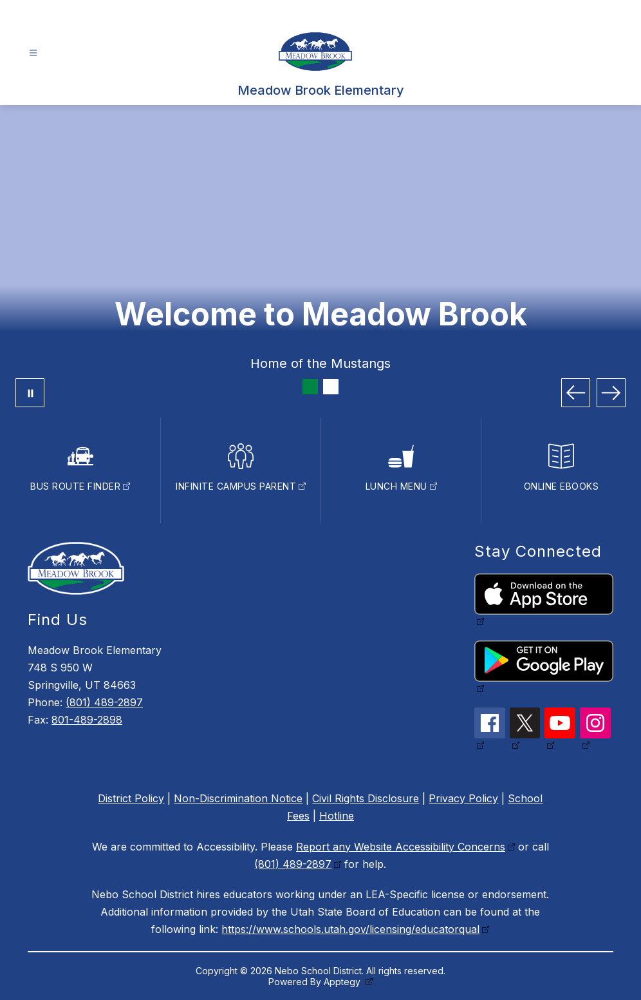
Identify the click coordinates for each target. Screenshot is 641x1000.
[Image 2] (331, 386)
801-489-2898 (86, 719)
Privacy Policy (463, 798)
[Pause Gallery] (29, 392)
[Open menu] (33, 53)
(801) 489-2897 (104, 702)
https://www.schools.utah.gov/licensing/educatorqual (350, 929)
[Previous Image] (575, 392)
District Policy (131, 798)
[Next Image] (611, 392)
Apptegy (343, 981)
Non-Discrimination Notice (238, 798)
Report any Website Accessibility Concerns (400, 846)
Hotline (336, 815)
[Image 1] (310, 386)
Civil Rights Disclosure (365, 798)
